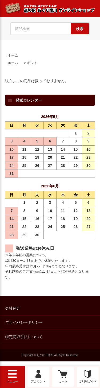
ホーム (13, 55)
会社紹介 (12, 308)
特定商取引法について (24, 337)
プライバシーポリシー (24, 322)
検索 (79, 29)
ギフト (32, 63)
